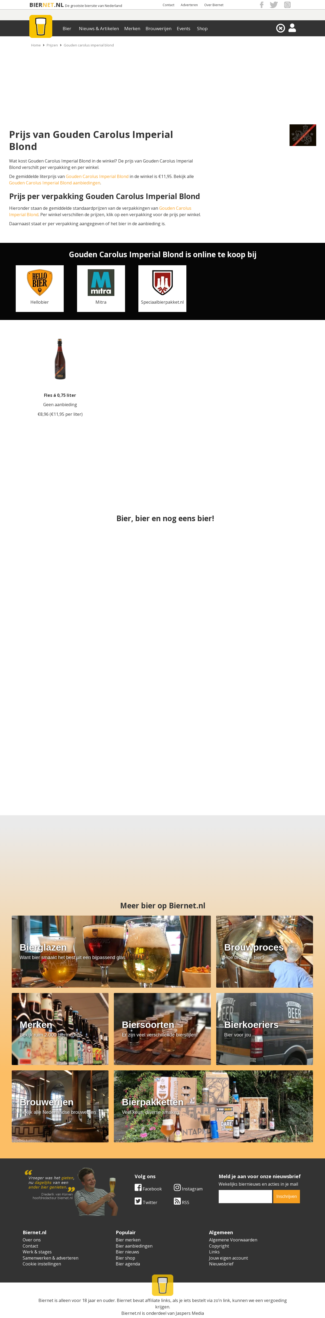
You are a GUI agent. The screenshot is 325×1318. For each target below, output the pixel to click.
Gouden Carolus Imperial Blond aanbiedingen (54, 183)
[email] (245, 1196)
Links (214, 1252)
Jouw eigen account (228, 1258)
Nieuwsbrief (221, 1264)
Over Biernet (213, 5)
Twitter (146, 1202)
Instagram (188, 1189)
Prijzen (52, 45)
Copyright (219, 1246)
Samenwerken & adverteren (50, 1258)
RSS (181, 1202)
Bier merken (128, 1240)
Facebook (148, 1189)
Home (36, 45)
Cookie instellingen (42, 1264)
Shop (202, 28)
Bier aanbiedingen (134, 1246)
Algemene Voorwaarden (233, 1240)
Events (183, 28)
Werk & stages (37, 1252)
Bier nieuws (127, 1252)
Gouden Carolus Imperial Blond (97, 176)
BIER (35, 5)
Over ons (32, 1240)
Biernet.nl (131, 1313)
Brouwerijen (158, 28)
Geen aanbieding (60, 404)
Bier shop (125, 1258)
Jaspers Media (190, 1313)
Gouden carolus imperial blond (89, 45)
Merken (132, 28)
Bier (67, 28)
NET (48, 5)
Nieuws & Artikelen (99, 28)
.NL (59, 5)
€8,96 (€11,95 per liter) (60, 414)
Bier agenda (128, 1264)
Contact (168, 5)
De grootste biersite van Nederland (93, 5)
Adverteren (189, 5)
